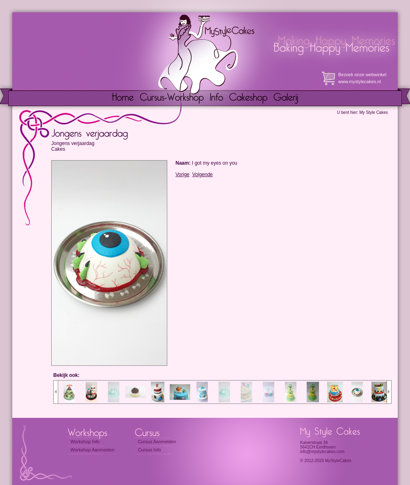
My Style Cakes (374, 112)
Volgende (202, 174)
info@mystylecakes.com (322, 451)
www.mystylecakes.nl (359, 81)
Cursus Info (149, 449)
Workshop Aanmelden (92, 449)
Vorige (182, 174)
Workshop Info (85, 441)
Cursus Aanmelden (157, 441)
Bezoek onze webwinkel (362, 74)
